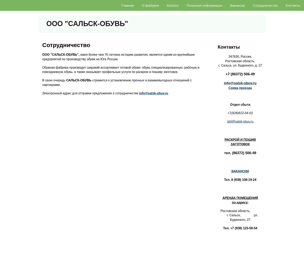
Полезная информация (204, 5)
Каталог (173, 5)
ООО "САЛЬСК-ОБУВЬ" (87, 24)
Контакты (293, 5)
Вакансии (237, 5)
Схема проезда (240, 88)
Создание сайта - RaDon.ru (286, 257)
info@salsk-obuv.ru (153, 93)
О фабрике (150, 5)
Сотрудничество (265, 5)
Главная (127, 5)
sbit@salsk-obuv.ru (240, 121)
